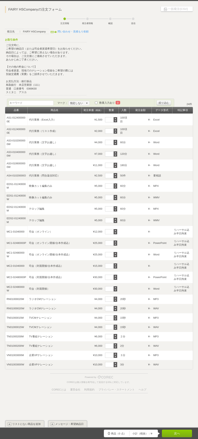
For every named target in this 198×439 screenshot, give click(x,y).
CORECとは (59, 389)
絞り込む (164, 102)
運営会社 (75, 389)
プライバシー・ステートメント (117, 389)
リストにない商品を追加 (26, 423)
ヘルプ (142, 389)
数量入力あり (109, 102)
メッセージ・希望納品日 (69, 423)
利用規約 (89, 389)
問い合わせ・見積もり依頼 (73, 31)
